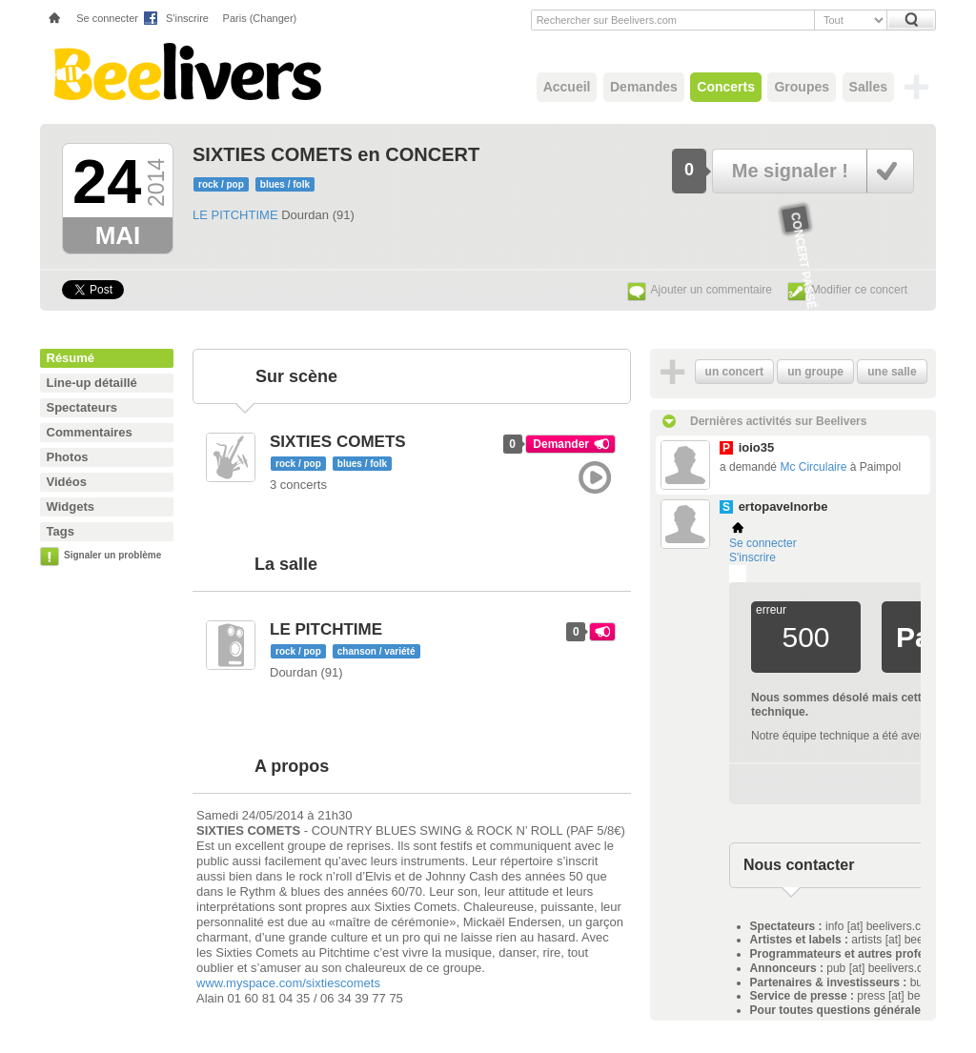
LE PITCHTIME (235, 215)
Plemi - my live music (737, 573)
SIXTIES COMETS (338, 442)
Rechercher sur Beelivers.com (607, 20)
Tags (60, 531)
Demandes (644, 86)
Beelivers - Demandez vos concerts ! (185, 71)
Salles (868, 86)
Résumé (71, 358)
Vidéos (67, 482)
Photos (68, 457)
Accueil (567, 86)
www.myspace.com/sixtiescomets (288, 983)
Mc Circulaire (813, 467)
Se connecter (107, 18)
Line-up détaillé (92, 382)
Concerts (726, 86)
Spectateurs (82, 407)
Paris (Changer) (260, 18)
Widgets (70, 506)
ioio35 (757, 447)
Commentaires (89, 432)
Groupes (801, 86)
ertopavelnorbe (783, 506)
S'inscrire (187, 18)
